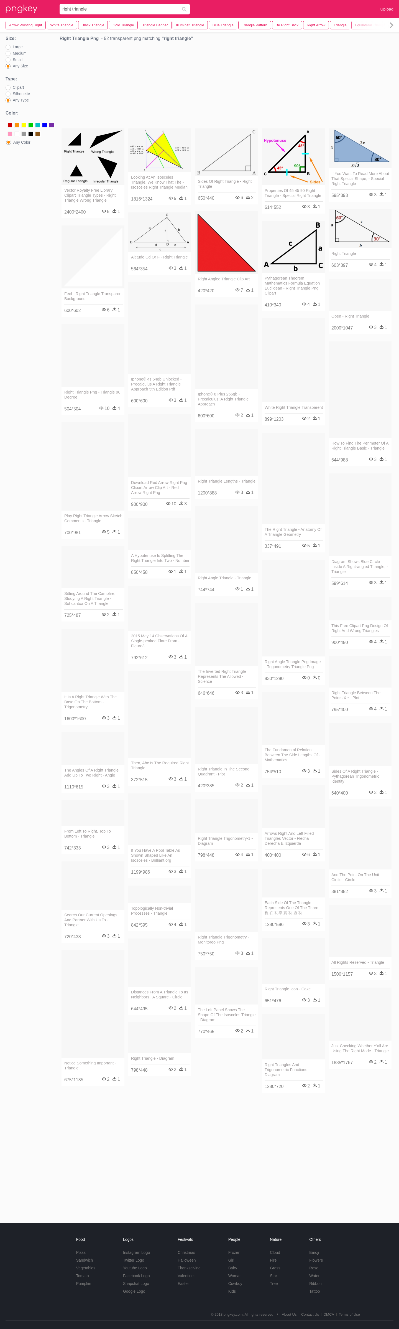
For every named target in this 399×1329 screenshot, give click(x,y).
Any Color (21, 142)
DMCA (329, 1314)
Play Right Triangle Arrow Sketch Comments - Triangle (93, 518)
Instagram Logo (136, 1252)
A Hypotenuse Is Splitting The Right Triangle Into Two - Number (160, 558)
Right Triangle (343, 253)
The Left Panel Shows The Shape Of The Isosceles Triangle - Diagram (227, 1015)
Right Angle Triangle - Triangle (224, 578)
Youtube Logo (135, 1268)
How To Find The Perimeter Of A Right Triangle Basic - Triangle (359, 445)
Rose (313, 1268)
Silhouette (21, 94)
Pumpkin (83, 1283)
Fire (273, 1260)
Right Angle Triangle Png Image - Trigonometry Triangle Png (293, 664)
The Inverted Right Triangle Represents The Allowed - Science (222, 676)
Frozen (234, 1252)
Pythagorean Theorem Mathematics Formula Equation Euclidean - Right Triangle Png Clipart (292, 285)
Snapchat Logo (136, 1283)
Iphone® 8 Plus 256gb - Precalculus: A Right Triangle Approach (223, 399)
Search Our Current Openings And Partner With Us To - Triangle (90, 920)
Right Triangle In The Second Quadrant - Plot (223, 771)
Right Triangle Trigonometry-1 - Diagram (225, 841)
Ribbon (315, 1283)
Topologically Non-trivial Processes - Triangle (152, 910)
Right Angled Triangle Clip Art (224, 279)
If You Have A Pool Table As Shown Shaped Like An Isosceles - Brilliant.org (155, 855)
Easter (183, 1283)
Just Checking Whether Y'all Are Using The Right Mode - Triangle (360, 1048)
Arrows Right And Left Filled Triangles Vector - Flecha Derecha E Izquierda (289, 838)
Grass (275, 1268)
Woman (235, 1276)
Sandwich (84, 1260)
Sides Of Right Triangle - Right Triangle (225, 184)
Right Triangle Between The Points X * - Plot (355, 695)
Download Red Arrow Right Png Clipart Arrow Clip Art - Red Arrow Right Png (159, 487)
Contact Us (310, 1314)
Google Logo (134, 1291)
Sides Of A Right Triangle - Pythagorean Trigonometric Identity (355, 776)
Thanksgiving (189, 1268)
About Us (289, 1314)
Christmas (186, 1252)
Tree (274, 1283)
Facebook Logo (136, 1276)
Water (314, 1276)
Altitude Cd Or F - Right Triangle (159, 257)
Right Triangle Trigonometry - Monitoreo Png (223, 939)
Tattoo (314, 1291)
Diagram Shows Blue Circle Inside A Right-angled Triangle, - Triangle (359, 566)
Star (273, 1276)
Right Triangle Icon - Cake (288, 989)
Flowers (316, 1260)
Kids (232, 1291)
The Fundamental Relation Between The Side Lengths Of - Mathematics (292, 755)
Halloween (187, 1260)
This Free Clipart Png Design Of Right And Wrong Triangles (359, 628)
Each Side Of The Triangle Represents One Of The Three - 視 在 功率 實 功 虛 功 (293, 908)
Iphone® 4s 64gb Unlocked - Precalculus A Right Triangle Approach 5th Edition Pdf (156, 384)
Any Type (21, 100)
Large (18, 47)
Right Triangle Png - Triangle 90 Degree (92, 394)
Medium (20, 53)
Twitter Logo (133, 1260)
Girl (231, 1260)
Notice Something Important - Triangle (90, 1065)
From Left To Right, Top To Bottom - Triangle (87, 833)
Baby (232, 1268)
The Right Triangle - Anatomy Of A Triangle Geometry (293, 532)
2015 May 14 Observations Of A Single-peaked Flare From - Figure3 (159, 641)
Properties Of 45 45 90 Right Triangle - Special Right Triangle (293, 193)
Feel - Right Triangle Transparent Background (93, 296)
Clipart (18, 87)
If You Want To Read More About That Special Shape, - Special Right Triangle (360, 178)
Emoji (314, 1252)
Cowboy (235, 1283)
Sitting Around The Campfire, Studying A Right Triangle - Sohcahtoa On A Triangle (90, 598)
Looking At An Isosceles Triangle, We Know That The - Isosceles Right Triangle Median (159, 182)
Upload (386, 9)
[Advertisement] (226, 86)
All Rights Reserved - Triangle (357, 962)
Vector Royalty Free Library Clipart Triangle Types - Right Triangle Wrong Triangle (90, 195)
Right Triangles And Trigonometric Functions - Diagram (287, 1069)
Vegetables (85, 1268)
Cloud (275, 1252)
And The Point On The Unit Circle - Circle (355, 877)
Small (17, 59)
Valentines (186, 1276)
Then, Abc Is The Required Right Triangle (160, 765)
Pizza (81, 1252)
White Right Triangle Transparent (294, 407)
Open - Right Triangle (350, 316)
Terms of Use (349, 1314)
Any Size (20, 66)
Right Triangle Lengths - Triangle (226, 481)
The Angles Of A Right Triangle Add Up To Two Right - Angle (91, 772)
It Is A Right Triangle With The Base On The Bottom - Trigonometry (90, 702)
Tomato (82, 1276)
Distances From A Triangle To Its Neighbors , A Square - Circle (159, 994)
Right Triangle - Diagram (152, 1058)
